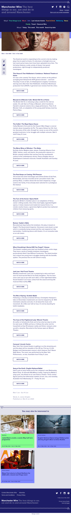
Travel (33, 24)
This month (40, 27)
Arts (28, 21)
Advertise (22, 492)
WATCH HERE (20, 91)
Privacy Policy (21, 495)
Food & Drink (50, 21)
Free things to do (15, 21)
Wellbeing (59, 21)
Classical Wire (42, 24)
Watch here (20, 165)
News (66, 21)
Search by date (50, 27)
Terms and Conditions (8, 495)
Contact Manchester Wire (9, 492)
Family (28, 24)
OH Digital (67, 503)
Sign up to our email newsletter (59, 12)
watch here (20, 139)
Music (24, 21)
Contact (66, 10)
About (61, 10)
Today (25, 27)
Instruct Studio (66, 501)
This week (31, 27)
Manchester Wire (12, 6)
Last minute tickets (38, 21)
